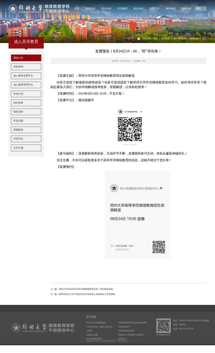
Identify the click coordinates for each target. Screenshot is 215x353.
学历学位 (18, 147)
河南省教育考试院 (126, 340)
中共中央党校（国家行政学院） (100, 336)
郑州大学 (122, 348)
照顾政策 (18, 138)
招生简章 (18, 111)
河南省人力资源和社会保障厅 (131, 344)
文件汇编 (18, 156)
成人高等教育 (179, 38)
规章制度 (171, 8)
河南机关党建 (92, 344)
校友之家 (186, 8)
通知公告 (194, 38)
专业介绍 (18, 102)
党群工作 (154, 8)
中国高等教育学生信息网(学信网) (132, 332)
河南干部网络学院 (94, 348)
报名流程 (18, 120)
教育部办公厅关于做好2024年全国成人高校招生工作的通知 (82, 294)
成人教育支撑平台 (23, 84)
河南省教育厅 (124, 336)
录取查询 (18, 75)
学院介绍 (90, 8)
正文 (204, 38)
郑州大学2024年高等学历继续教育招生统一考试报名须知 (81, 289)
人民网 (89, 340)
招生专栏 (138, 8)
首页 (76, 8)
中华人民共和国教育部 (96, 332)
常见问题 (18, 129)
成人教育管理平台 (23, 93)
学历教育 (122, 8)
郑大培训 (106, 8)
